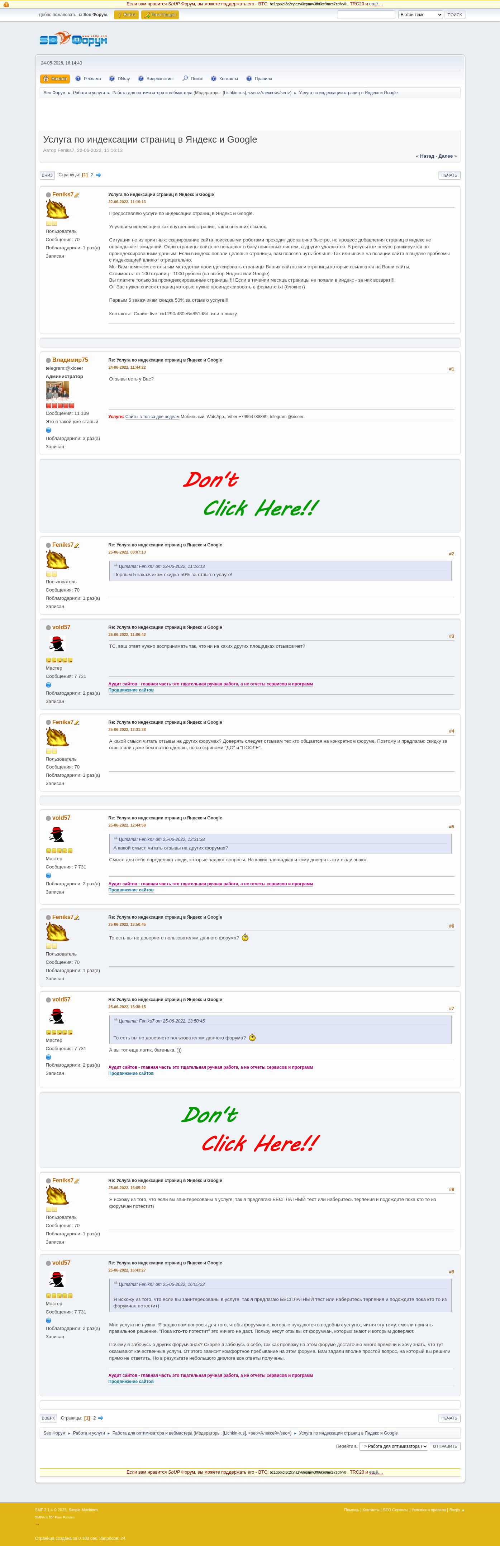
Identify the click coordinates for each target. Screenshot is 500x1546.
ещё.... (376, 3)
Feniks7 (63, 194)
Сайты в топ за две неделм (152, 416)
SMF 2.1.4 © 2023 (51, 1510)
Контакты (371, 1510)
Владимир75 (70, 360)
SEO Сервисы (395, 1510)
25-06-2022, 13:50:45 (127, 924)
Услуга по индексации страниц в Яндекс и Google (161, 194)
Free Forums (65, 1517)
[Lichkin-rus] (234, 92)
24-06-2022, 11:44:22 (127, 367)
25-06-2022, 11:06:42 (127, 634)
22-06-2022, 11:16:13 (127, 202)
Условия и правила (429, 1510)
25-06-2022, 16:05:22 (127, 1188)
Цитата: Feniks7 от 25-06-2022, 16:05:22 (162, 1284)
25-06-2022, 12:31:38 (127, 729)
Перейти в (346, 1446)
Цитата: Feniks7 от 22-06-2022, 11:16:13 (162, 566)
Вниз (47, 175)
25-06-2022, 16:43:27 (127, 1270)
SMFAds (41, 1517)
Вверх (48, 1418)
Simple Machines (83, 1510)
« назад (425, 156)
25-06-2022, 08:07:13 (127, 552)
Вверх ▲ (457, 1510)
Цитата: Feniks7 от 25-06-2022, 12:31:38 (162, 839)
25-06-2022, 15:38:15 (127, 1007)
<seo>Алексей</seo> (269, 92)
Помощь (351, 1510)
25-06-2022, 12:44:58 (127, 825)
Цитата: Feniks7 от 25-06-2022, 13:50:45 (162, 1021)
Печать (449, 175)
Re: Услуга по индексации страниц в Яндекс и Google (165, 360)
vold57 (61, 627)
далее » (447, 156)
